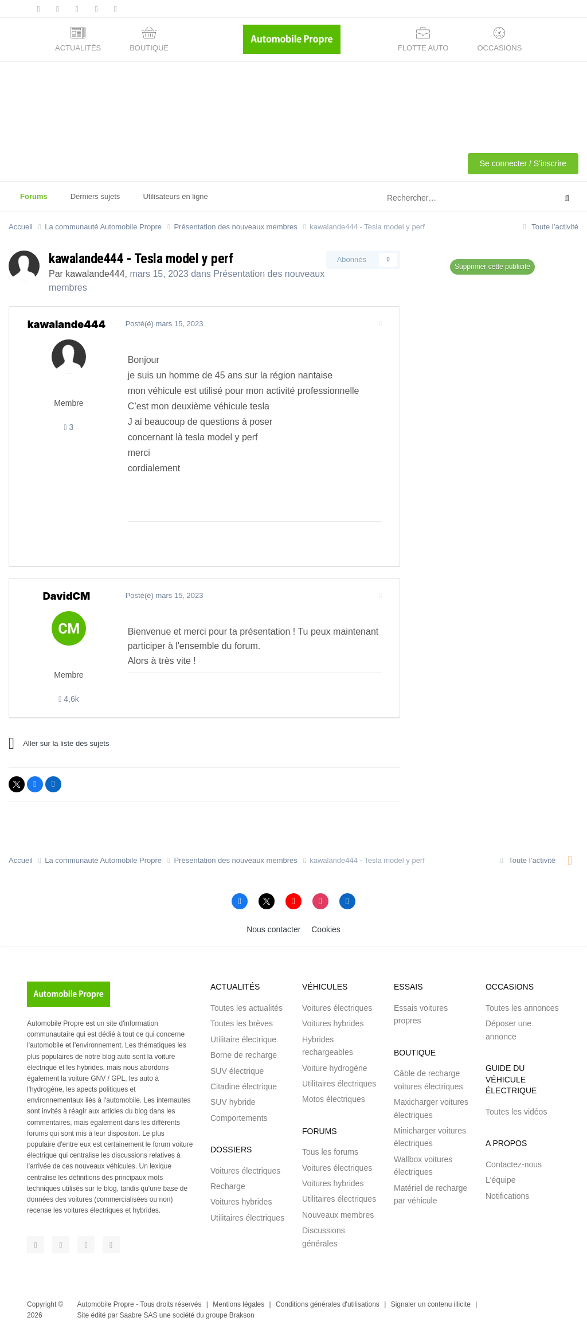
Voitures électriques (245, 1170)
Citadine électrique (243, 1086)
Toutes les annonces (522, 1008)
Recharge (227, 1186)
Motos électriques (333, 1099)
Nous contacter (273, 929)
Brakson (242, 1315)
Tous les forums (330, 1151)
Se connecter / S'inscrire (523, 163)
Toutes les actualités (246, 1008)
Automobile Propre (105, 1304)
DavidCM (66, 596)
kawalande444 (94, 274)
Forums (34, 202)
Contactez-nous (514, 1164)
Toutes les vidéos (516, 1111)
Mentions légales (238, 1304)
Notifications (507, 1196)
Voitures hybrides (241, 1201)
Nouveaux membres (338, 1214)
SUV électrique (237, 1071)
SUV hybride (233, 1102)
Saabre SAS (138, 1315)
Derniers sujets (95, 196)
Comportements (239, 1118)
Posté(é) (163, 323)
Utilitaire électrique (243, 1039)
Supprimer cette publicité (492, 267)
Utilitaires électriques (247, 1217)
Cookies (326, 929)
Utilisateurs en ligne (175, 196)
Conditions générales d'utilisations (327, 1304)
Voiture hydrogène (334, 1068)
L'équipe (501, 1180)
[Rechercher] (443, 198)
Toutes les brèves (241, 1023)
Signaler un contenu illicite (431, 1304)
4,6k (68, 698)
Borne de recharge (243, 1055)
